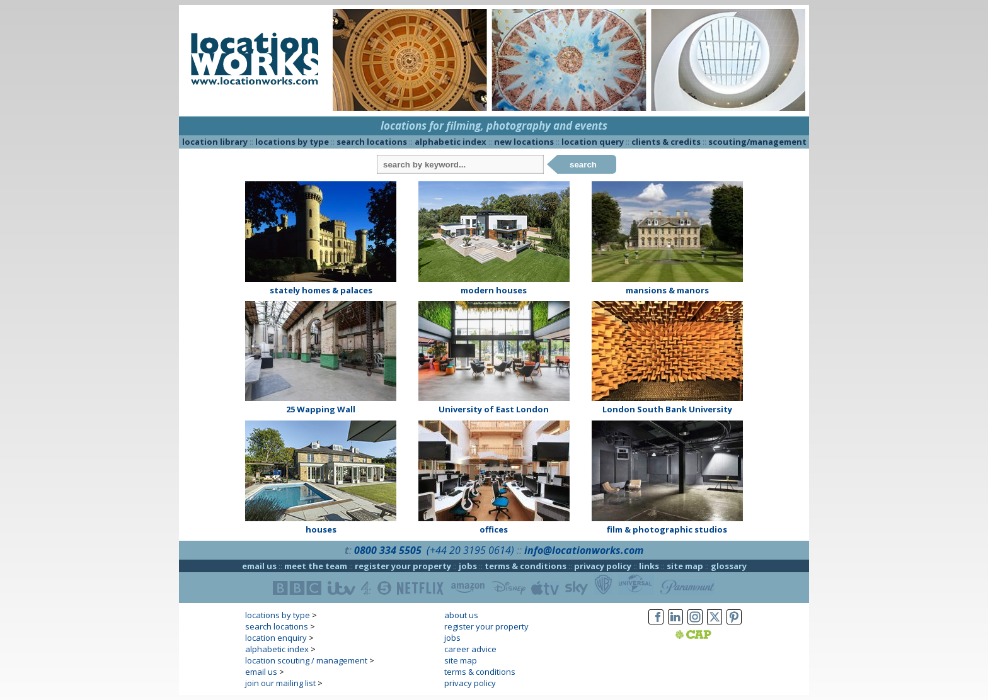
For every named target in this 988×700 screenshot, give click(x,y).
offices (494, 529)
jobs (468, 566)
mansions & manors (667, 290)
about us (461, 615)
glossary (729, 566)
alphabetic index (450, 141)
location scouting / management (306, 660)
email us (259, 566)
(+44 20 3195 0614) (470, 550)
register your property (403, 566)
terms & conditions (525, 566)
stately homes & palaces (321, 290)
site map (685, 566)
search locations (371, 141)
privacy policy (602, 566)
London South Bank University (667, 409)
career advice (470, 649)
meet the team (315, 566)
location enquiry (276, 637)
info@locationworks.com (583, 550)
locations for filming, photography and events (494, 125)
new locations (524, 141)
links (649, 566)
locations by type (292, 141)
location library (215, 141)
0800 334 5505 (388, 550)
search (583, 164)
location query (592, 141)
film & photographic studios (667, 529)
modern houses (494, 290)
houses (321, 529)
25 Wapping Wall (320, 409)
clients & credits (666, 141)
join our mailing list (280, 683)
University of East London (494, 409)
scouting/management (757, 141)
